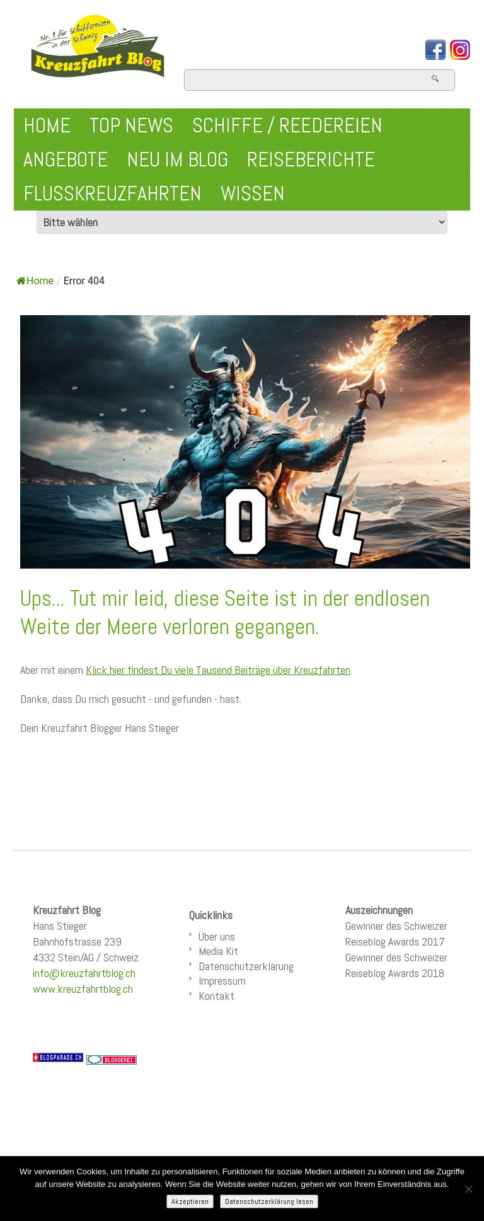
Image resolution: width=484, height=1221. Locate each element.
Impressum (222, 980)
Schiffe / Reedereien (287, 125)
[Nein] (468, 1189)
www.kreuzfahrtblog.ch (83, 988)
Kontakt (216, 995)
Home (47, 125)
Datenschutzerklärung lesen (269, 1201)
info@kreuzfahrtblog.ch (84, 973)
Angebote (65, 159)
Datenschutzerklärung (246, 966)
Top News (131, 125)
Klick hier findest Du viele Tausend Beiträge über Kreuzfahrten (218, 670)
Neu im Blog (177, 159)
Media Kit (218, 951)
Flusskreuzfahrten (112, 193)
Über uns (217, 936)
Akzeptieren (190, 1201)
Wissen (253, 193)
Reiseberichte (311, 159)
